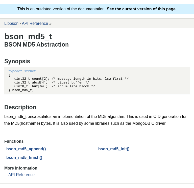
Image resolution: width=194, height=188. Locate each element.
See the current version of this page (141, 9)
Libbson (11, 23)
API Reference (35, 23)
